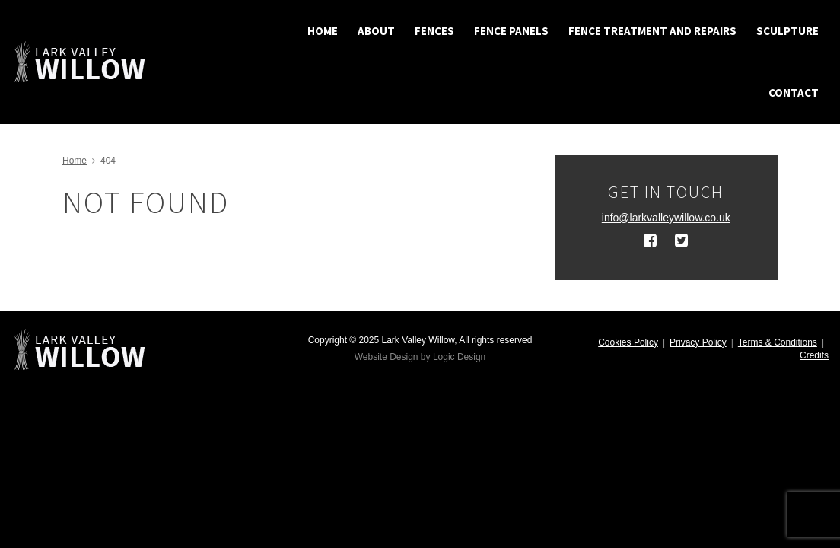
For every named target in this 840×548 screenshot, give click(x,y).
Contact (793, 92)
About (376, 31)
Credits (814, 355)
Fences (434, 31)
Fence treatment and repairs (652, 31)
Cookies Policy (628, 342)
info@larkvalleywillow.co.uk (666, 218)
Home (322, 31)
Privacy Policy (698, 342)
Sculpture (787, 31)
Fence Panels (511, 31)
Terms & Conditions (777, 342)
